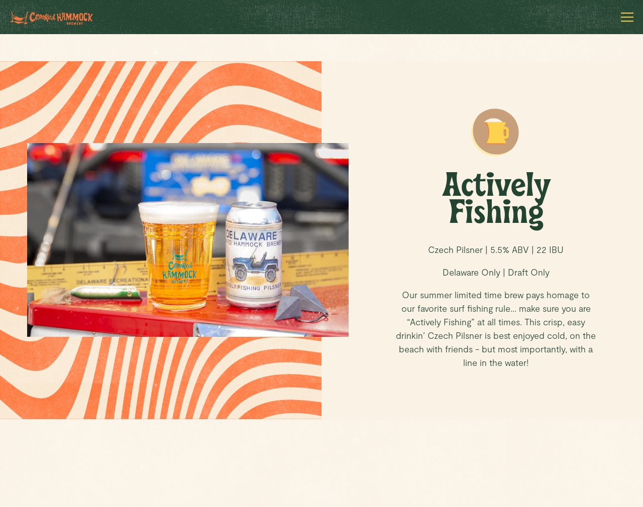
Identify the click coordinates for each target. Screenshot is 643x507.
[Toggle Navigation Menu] (627, 17)
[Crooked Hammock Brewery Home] (59, 17)
